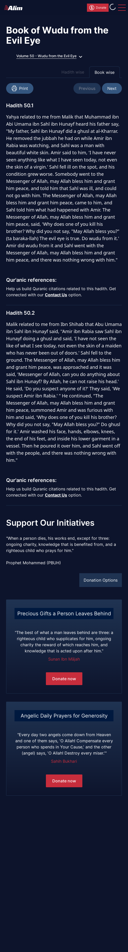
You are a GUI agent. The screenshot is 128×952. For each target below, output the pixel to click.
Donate (97, 8)
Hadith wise (72, 72)
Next (112, 88)
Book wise (104, 72)
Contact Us (56, 294)
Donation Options (101, 580)
